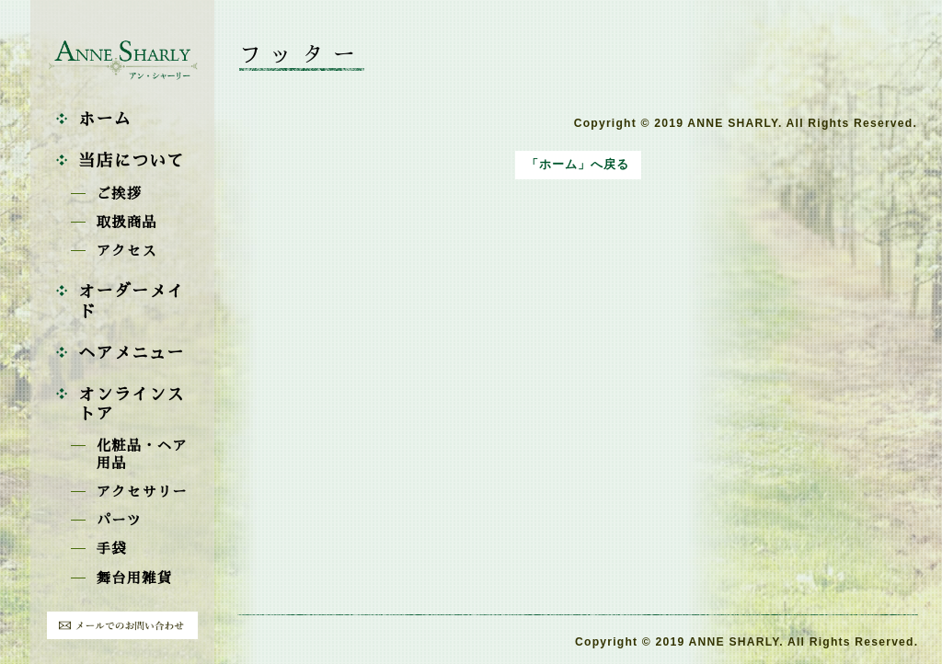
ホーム (105, 119)
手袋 (112, 549)
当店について (131, 161)
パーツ (120, 520)
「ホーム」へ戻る (577, 164)
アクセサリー (142, 492)
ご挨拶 (120, 194)
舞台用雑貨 (135, 578)
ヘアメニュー (131, 353)
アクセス (127, 251)
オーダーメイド (131, 301)
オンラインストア (131, 404)
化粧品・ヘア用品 (142, 455)
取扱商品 (127, 222)
